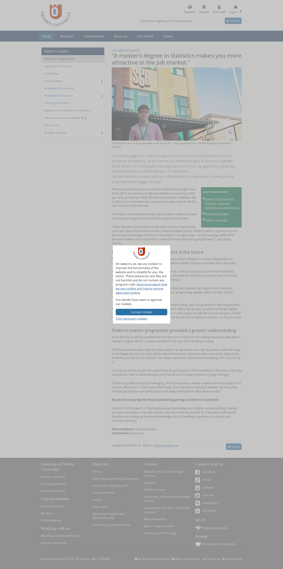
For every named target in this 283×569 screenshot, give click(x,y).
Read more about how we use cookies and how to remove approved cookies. (141, 288)
